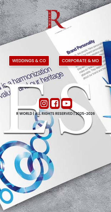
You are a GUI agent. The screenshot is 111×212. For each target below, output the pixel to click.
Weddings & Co (29, 61)
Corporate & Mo (80, 61)
